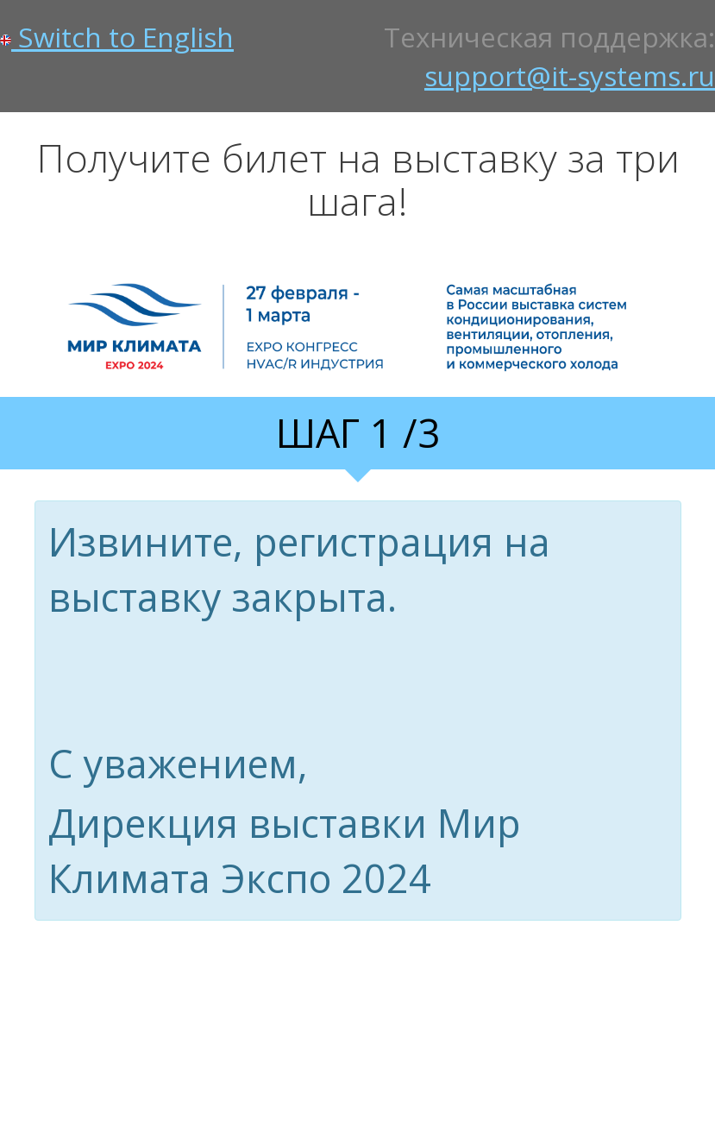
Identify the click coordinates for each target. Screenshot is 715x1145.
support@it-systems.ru (569, 75)
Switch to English (117, 36)
